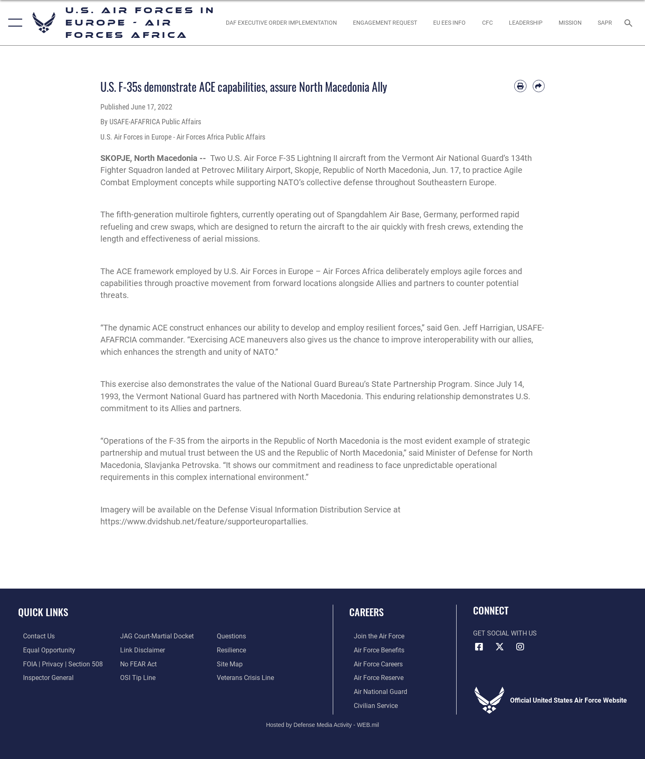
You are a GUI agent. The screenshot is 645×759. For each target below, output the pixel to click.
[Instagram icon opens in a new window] (520, 646)
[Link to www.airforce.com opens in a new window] (374, 636)
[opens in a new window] (281, 22)
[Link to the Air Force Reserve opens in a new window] (374, 677)
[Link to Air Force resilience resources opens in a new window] (233, 650)
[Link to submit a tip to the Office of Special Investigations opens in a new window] (136, 677)
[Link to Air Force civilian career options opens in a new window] (371, 705)
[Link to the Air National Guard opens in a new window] (376, 691)
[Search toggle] (629, 22)
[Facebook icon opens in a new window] (479, 646)
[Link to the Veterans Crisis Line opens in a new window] (247, 677)
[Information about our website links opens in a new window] (140, 650)
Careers (366, 612)
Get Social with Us (505, 633)
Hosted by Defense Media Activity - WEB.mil (322, 724)
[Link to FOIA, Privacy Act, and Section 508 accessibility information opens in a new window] (58, 664)
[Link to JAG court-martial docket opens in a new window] (155, 636)
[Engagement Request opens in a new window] (385, 22)
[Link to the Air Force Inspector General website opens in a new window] (43, 677)
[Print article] (520, 86)
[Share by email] (539, 86)
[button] (13, 22)
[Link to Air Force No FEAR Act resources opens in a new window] (136, 664)
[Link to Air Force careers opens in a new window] (373, 664)
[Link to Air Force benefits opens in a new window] (374, 650)
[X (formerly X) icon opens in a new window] (499, 646)
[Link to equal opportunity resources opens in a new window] (44, 650)
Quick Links (43, 612)
